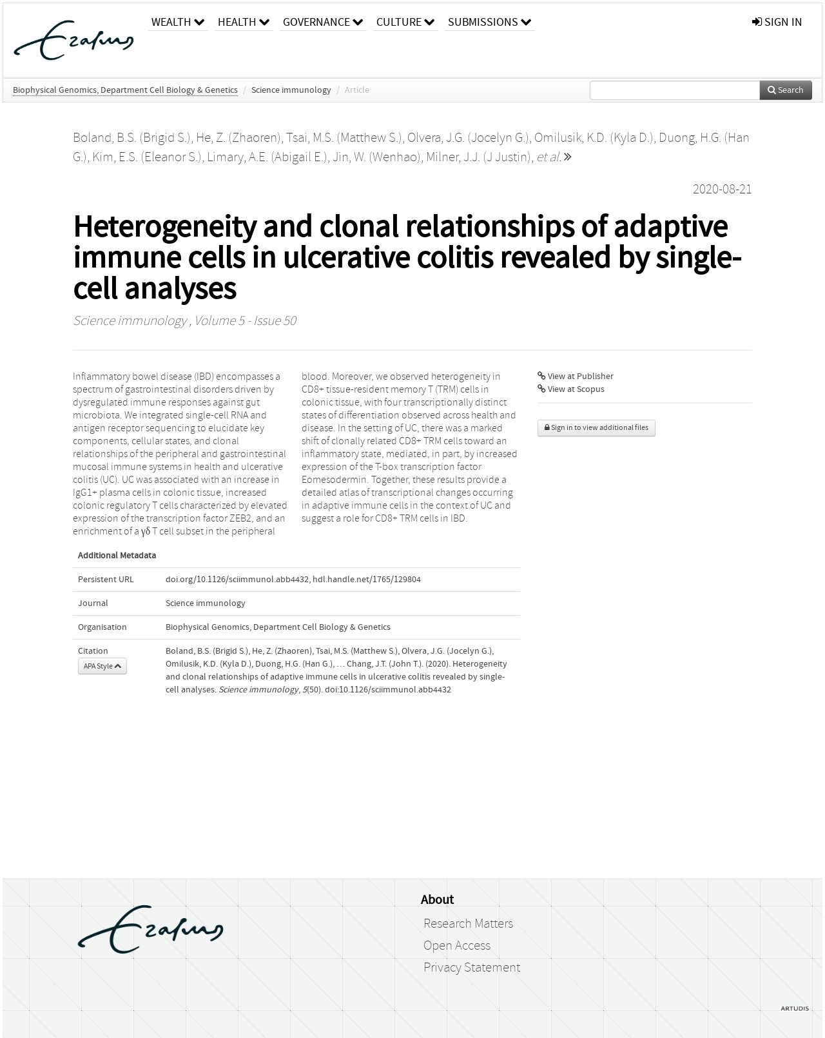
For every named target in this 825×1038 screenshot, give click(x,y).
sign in (777, 22)
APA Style (102, 666)
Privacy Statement (471, 967)
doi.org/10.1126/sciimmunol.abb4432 (237, 579)
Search (786, 90)
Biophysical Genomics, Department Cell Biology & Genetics (125, 90)
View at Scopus (571, 389)
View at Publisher (576, 376)
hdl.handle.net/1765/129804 (367, 579)
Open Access (456, 946)
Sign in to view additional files (596, 428)
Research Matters (468, 924)
